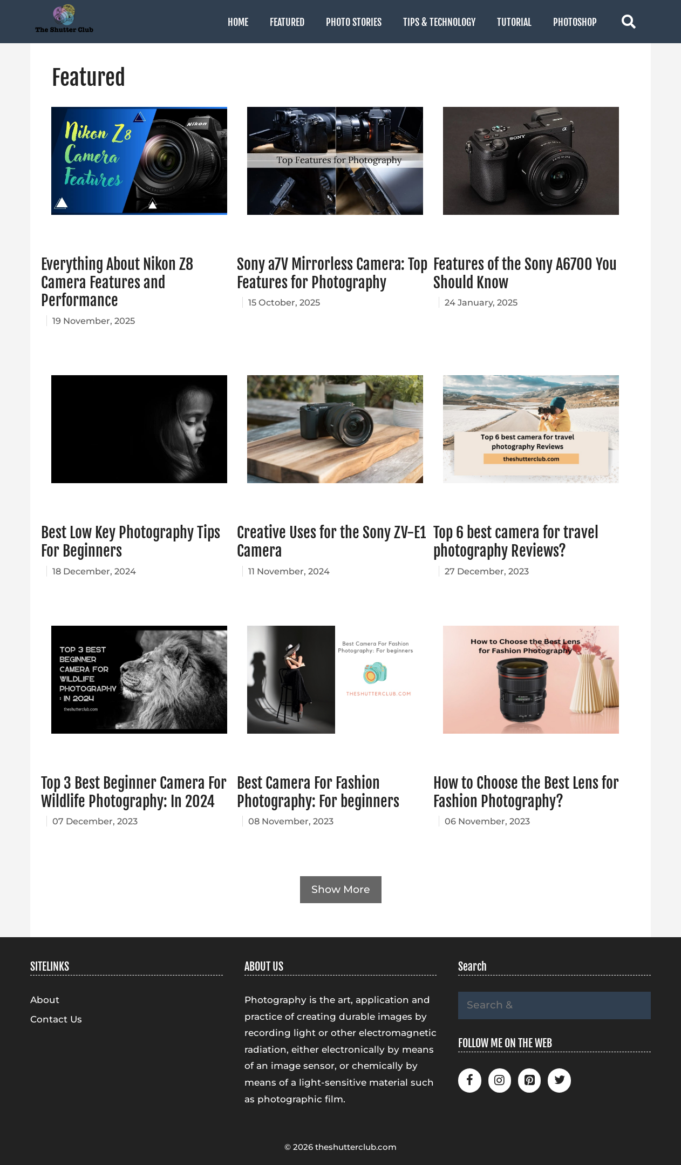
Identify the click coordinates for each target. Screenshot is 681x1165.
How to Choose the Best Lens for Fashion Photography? (526, 792)
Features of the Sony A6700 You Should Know (525, 273)
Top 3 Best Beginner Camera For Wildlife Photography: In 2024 (134, 792)
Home (238, 22)
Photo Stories (354, 22)
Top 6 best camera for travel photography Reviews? (515, 541)
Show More (340, 889)
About (44, 999)
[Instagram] (499, 1080)
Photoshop (575, 22)
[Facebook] (469, 1080)
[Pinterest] (529, 1080)
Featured (287, 22)
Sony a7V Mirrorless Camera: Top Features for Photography (332, 273)
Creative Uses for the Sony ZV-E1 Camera (331, 541)
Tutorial (514, 22)
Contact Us (56, 1019)
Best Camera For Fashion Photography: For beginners (318, 792)
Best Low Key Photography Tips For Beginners (130, 541)
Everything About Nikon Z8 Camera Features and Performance (117, 282)
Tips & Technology (439, 22)
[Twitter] (559, 1080)
